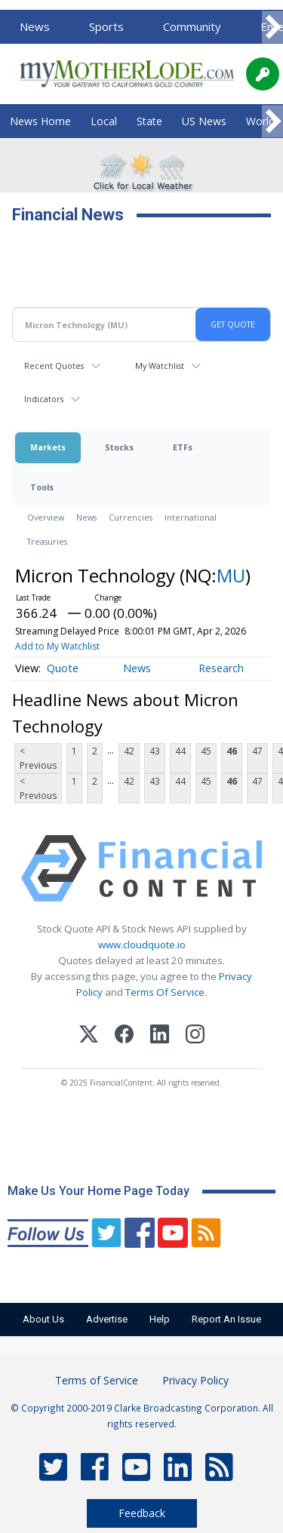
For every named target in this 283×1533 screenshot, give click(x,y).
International (191, 517)
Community (192, 26)
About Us (43, 1319)
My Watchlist (159, 365)
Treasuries (47, 541)
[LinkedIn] (159, 1036)
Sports (106, 26)
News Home (40, 121)
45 (206, 751)
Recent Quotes (54, 365)
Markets (48, 447)
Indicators (43, 398)
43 (154, 751)
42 (129, 751)
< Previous (38, 758)
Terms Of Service (165, 992)
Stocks (119, 447)
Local (104, 121)
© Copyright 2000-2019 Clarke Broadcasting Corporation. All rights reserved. (142, 1415)
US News (204, 121)
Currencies (130, 517)
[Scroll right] (272, 27)
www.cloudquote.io (142, 944)
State (149, 121)
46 (231, 751)
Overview (45, 517)
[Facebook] (124, 1036)
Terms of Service (96, 1380)
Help (159, 1319)
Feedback (141, 1513)
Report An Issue (226, 1319)
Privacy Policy (195, 1380)
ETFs (182, 447)
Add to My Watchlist (57, 646)
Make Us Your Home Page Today (98, 1191)
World (260, 121)
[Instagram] (195, 1036)
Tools (42, 487)
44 (180, 751)
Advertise (107, 1319)
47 (257, 751)
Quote (62, 668)
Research (221, 668)
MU (231, 575)
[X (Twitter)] (88, 1036)
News (35, 26)
